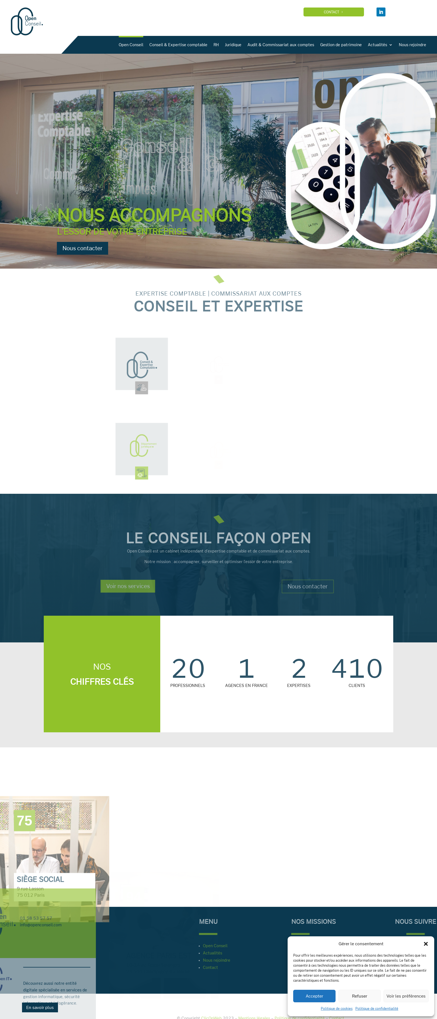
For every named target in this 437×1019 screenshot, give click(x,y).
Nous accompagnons (154, 216)
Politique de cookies (337, 1008)
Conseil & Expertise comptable (227, 45)
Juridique (282, 45)
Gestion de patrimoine (390, 45)
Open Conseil (180, 45)
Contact (338, 12)
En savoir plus (40, 1007)
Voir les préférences (406, 996)
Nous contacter (82, 250)
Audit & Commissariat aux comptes (330, 45)
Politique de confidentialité (376, 1008)
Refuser (359, 996)
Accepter (314, 996)
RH (265, 45)
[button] (426, 944)
